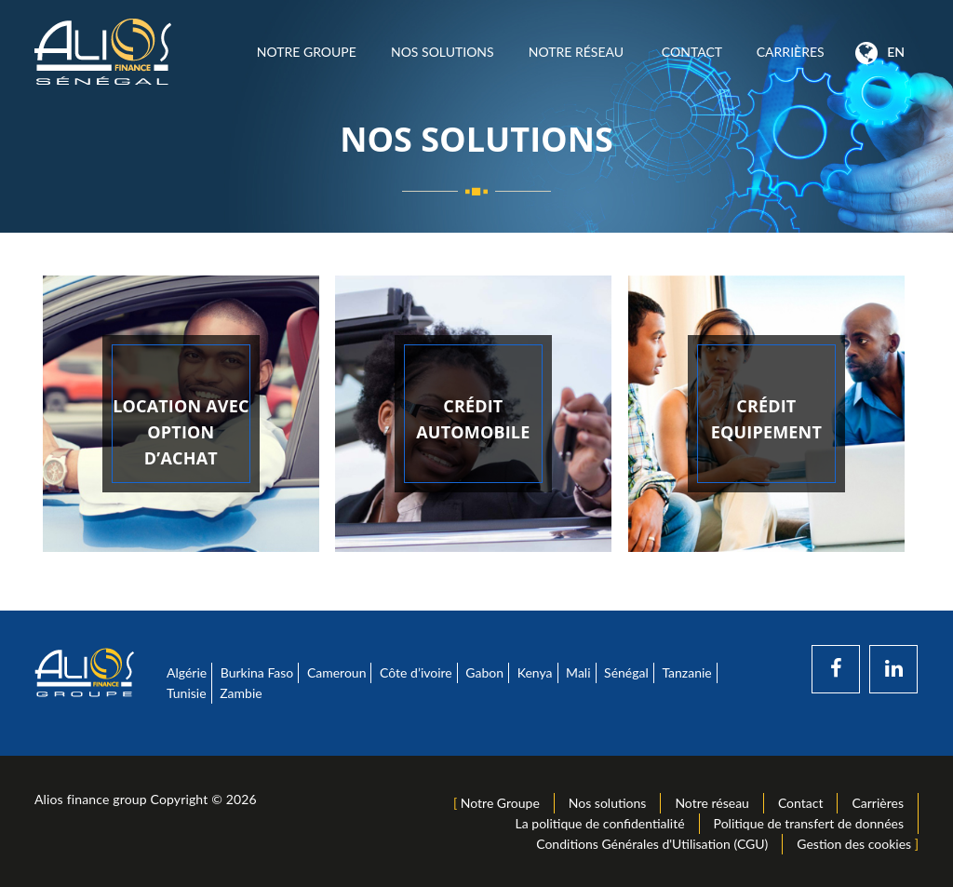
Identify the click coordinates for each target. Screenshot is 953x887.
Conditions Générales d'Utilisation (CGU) (652, 844)
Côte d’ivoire (416, 672)
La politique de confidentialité (600, 823)
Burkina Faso (257, 672)
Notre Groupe (306, 52)
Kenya (535, 672)
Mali (578, 672)
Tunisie (187, 693)
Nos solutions (442, 52)
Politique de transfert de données (809, 823)
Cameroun (337, 672)
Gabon (484, 672)
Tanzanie (686, 672)
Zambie (241, 693)
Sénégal (626, 672)
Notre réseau (577, 52)
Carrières (790, 52)
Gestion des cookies (854, 844)
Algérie (187, 672)
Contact (691, 52)
